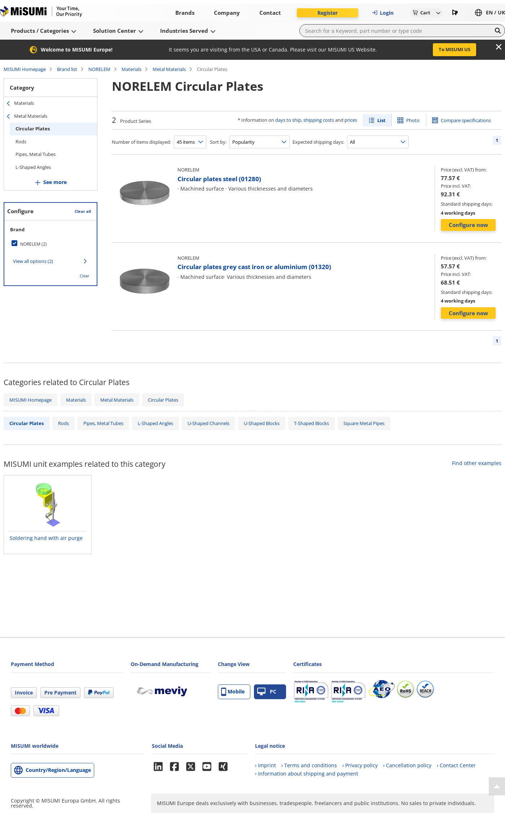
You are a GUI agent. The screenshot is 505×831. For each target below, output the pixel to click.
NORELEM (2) (33, 244)
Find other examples (476, 463)
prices (350, 120)
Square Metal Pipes (364, 423)
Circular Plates (33, 128)
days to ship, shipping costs (304, 120)
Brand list (67, 69)
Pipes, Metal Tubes (36, 154)
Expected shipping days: (318, 142)
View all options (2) (33, 261)
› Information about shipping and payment (306, 773)
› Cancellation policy (407, 765)
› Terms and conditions (309, 765)
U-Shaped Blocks (262, 423)
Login (383, 12)
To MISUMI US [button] (454, 49)
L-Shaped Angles (33, 167)
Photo (413, 120)
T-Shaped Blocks (311, 423)
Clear (84, 275)
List (381, 120)
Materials (131, 69)
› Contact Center (456, 765)
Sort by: (218, 142)
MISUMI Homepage (25, 69)
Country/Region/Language (58, 770)
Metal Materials (169, 69)
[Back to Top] (497, 786)
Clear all (83, 211)
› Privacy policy (360, 765)
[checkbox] (50, 243)
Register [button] (327, 12)
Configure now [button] (468, 224)
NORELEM (99, 69)
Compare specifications (466, 120)
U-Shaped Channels (208, 423)
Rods (21, 141)
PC (266, 692)
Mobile (233, 692)
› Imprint (265, 765)
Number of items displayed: (141, 142)
